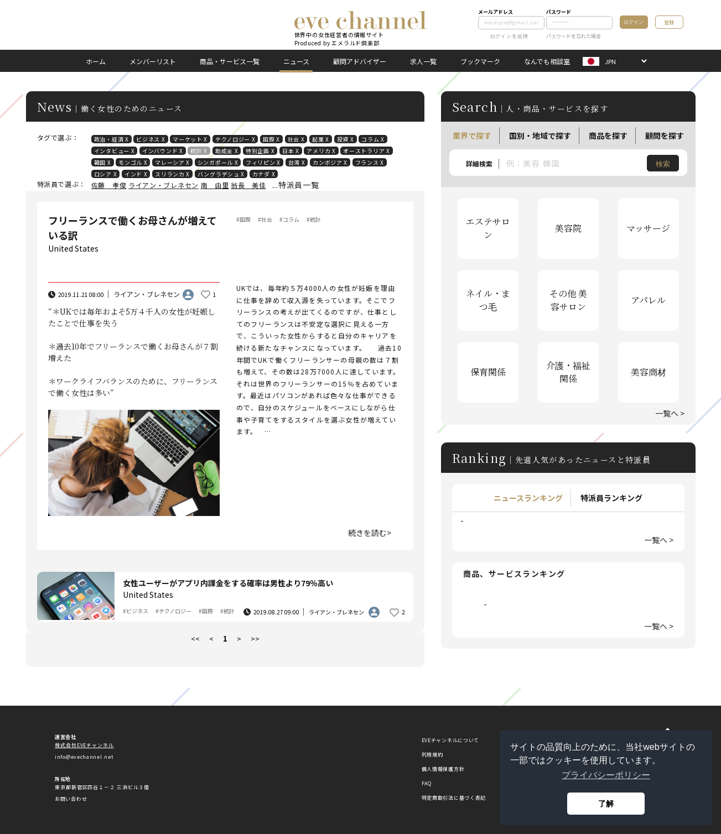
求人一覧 (423, 61)
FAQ (427, 783)
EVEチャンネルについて (450, 740)
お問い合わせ (71, 798)
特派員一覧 (298, 184)
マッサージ (648, 228)
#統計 (314, 219)
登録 (669, 22)
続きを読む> (369, 532)
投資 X (345, 139)
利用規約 (432, 754)
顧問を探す (664, 135)
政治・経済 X (111, 139)
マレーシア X (172, 162)
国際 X (271, 139)
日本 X (290, 151)
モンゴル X (132, 162)
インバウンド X (162, 151)
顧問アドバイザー (359, 61)
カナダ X (264, 174)
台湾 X (296, 162)
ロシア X (105, 174)
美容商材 (648, 372)
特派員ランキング (611, 497)
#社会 (265, 219)
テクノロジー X (235, 139)
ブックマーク (480, 61)
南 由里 (215, 185)
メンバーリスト (152, 61)
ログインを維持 (503, 36)
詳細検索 (479, 163)
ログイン (634, 22)
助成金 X (226, 151)
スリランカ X (172, 174)
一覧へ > (669, 413)
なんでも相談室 (547, 61)
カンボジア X (330, 162)
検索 (663, 164)
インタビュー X (114, 151)
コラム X (373, 139)
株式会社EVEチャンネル (84, 745)
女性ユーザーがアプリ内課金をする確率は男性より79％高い (228, 582)
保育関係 (488, 372)
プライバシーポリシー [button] (606, 775)
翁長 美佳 (248, 185)
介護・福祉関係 (568, 372)
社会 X (296, 139)
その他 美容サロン (568, 300)
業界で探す (472, 135)
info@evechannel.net (84, 756)
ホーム (96, 61)
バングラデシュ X (221, 174)
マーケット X (190, 139)
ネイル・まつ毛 (488, 300)
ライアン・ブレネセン (163, 185)
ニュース (296, 61)
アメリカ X (321, 151)
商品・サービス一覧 (230, 61)
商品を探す (608, 135)
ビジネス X (150, 139)
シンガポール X (218, 162)
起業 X (320, 139)
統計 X (199, 151)
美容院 (568, 228)
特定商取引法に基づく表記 (454, 797)
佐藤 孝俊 (109, 185)
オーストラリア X (366, 151)
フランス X (369, 162)
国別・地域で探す (540, 135)
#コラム (289, 219)
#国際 (243, 219)
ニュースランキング (528, 497)
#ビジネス (135, 611)
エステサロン (488, 228)
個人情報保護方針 (443, 769)
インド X (136, 174)
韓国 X (102, 162)
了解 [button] (606, 803)
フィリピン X (263, 162)
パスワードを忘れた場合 (573, 36)
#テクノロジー (173, 611)
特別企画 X (260, 151)
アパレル (648, 300)
